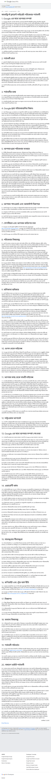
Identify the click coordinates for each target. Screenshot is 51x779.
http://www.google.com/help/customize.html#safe (35, 267)
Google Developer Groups (7, 756)
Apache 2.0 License (5, 729)
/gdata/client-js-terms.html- (15, 650)
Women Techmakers (6, 763)
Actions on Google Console (31, 765)
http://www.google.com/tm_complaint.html (17, 593)
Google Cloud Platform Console (32, 758)
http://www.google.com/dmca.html (28, 589)
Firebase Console (29, 763)
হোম (2, 11)
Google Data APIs (12, 11)
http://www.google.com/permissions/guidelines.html (14, 316)
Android (3, 777)
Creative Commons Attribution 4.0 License (27, 728)
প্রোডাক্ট (6, 11)
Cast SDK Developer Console (32, 767)
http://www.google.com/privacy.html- (10, 228)
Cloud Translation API (10, 6)
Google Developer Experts (7, 758)
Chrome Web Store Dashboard (32, 769)
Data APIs (12, 2)
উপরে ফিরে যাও (5, 723)
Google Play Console (30, 760)
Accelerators (4, 760)
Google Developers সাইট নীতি (29, 729)
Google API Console (30, 756)
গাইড (19, 11)
